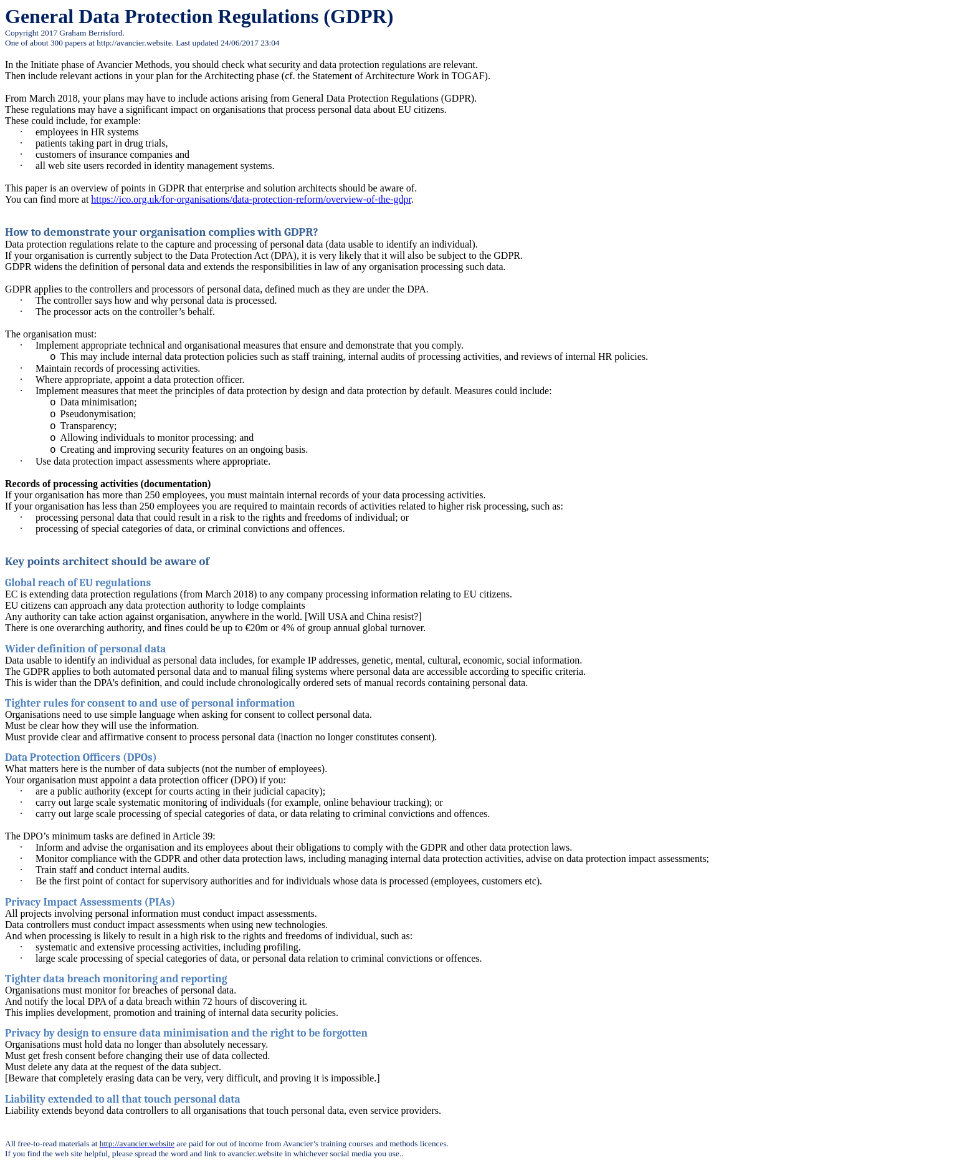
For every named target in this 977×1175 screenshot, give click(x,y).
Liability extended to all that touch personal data (123, 1099)
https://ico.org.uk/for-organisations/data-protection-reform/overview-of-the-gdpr (251, 199)
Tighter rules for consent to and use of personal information (150, 703)
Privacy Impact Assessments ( (77, 902)
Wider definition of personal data (85, 648)
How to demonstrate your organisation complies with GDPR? (161, 232)
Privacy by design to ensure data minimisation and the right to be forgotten (186, 1033)
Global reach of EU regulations (78, 582)
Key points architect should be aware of (107, 561)
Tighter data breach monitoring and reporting (116, 978)
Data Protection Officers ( (66, 757)
